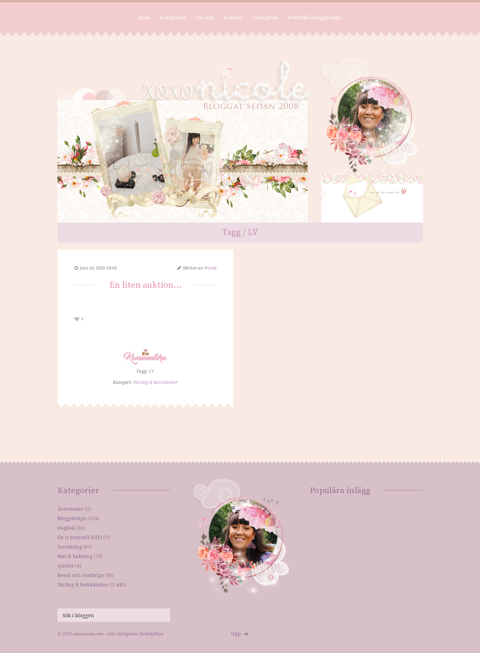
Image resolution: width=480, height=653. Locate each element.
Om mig (204, 17)
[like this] (77, 319)
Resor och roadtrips (81, 575)
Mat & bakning (75, 556)
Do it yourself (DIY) (80, 537)
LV (151, 371)
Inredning (70, 546)
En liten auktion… (145, 285)
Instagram (265, 17)
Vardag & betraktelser (155, 382)
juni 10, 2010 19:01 (98, 268)
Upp (240, 633)
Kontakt (233, 17)
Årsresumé (71, 509)
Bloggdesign (72, 518)
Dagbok (66, 527)
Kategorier (173, 17)
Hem (144, 17)
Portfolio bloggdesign (314, 17)
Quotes (66, 565)
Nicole (210, 268)
